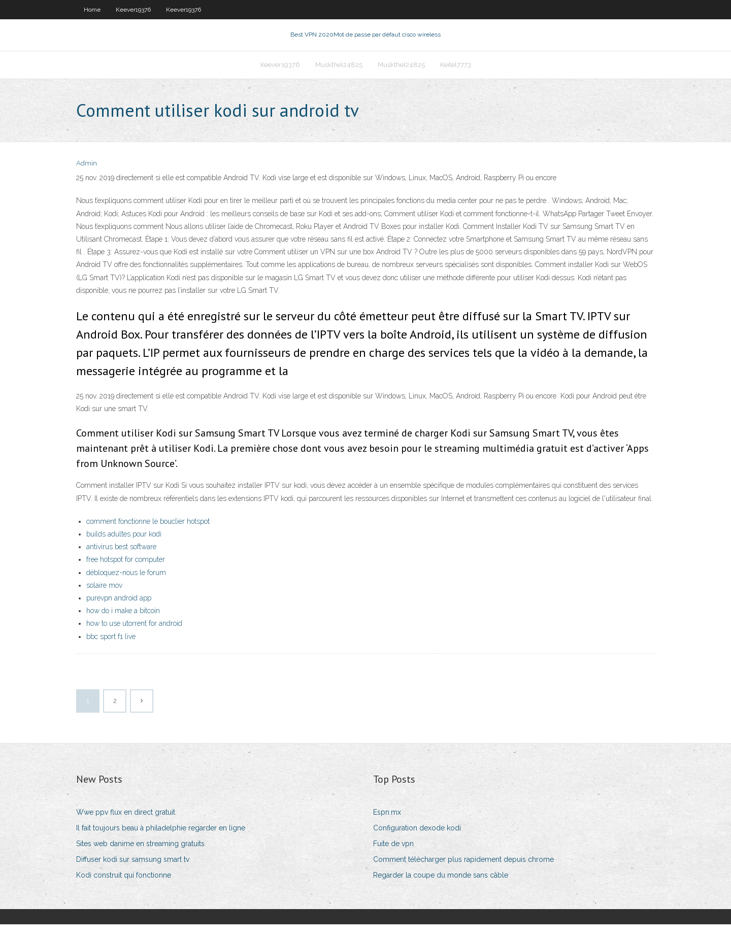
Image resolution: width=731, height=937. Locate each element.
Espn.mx (387, 825)
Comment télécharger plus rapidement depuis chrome (463, 872)
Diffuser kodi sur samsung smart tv (132, 872)
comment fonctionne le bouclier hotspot (148, 534)
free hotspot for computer (125, 572)
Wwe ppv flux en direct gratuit (125, 825)
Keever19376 (133, 9)
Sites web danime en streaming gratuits (140, 857)
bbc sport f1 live (111, 649)
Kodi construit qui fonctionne (123, 888)
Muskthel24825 (338, 74)
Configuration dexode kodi (417, 841)
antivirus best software (121, 560)
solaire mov (104, 598)
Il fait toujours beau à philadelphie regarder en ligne (160, 841)
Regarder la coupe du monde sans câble (440, 888)
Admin (86, 176)
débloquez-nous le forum (126, 585)
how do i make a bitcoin (123, 624)
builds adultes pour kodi (123, 547)
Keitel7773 (455, 74)
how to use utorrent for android (134, 636)
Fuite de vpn (393, 857)
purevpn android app (118, 611)
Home (92, 9)
